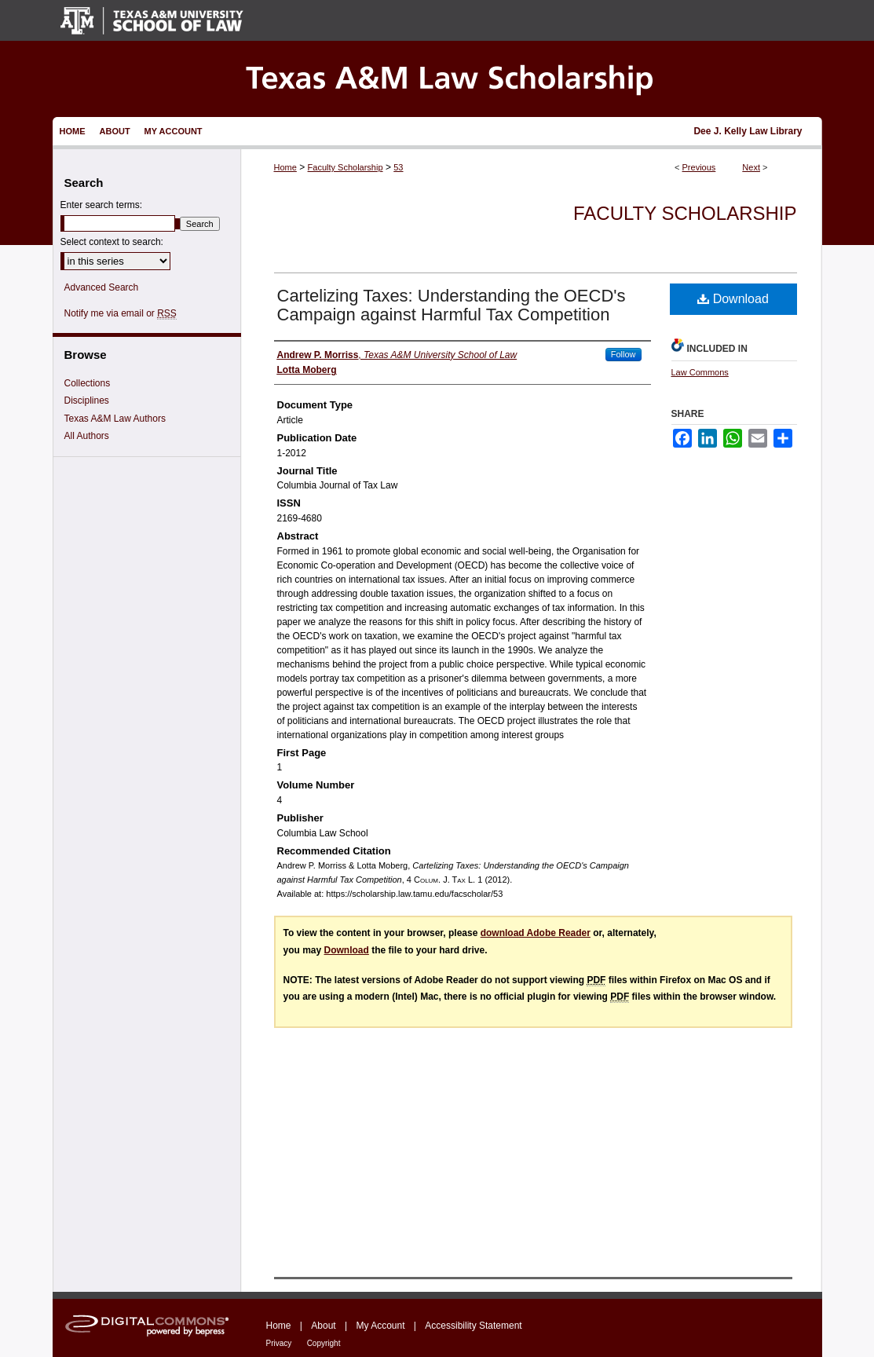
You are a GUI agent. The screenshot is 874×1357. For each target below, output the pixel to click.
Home (285, 167)
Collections (87, 383)
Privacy (279, 1343)
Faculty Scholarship (345, 167)
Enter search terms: (101, 204)
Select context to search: (111, 241)
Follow (623, 354)
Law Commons (700, 372)
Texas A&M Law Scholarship (437, 79)
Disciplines (86, 400)
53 (398, 167)
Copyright (324, 1343)
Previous (699, 167)
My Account (380, 1325)
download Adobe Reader (536, 932)
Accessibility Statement (473, 1325)
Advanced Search (101, 287)
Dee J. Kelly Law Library (747, 131)
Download (733, 298)
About (323, 1325)
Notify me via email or (120, 313)
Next (751, 167)
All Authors (86, 435)
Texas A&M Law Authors (115, 418)
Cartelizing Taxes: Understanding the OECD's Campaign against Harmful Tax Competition (451, 305)
